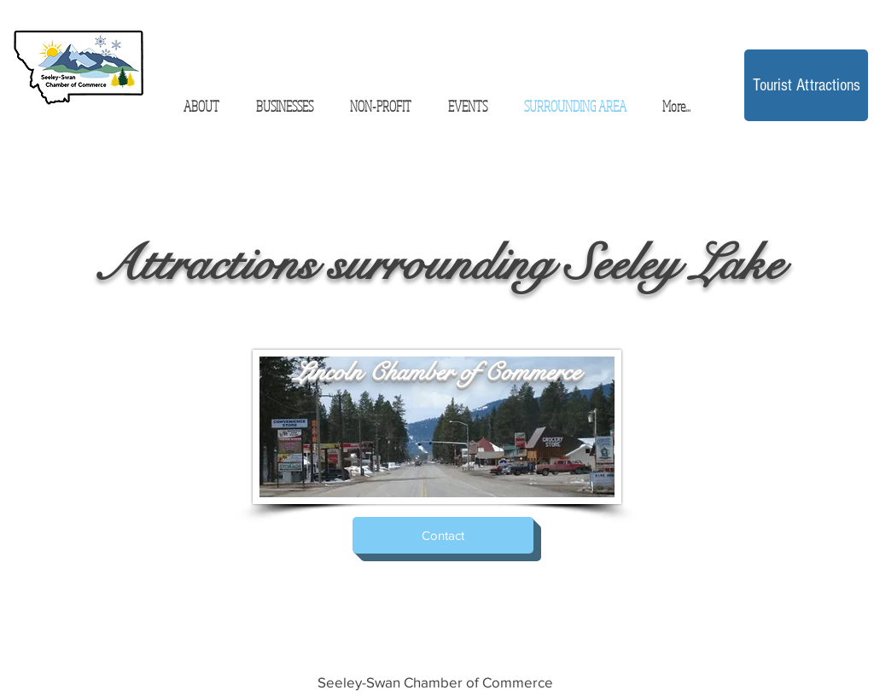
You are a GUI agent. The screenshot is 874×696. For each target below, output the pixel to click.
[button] (284, 106)
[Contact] (443, 535)
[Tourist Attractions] (806, 85)
